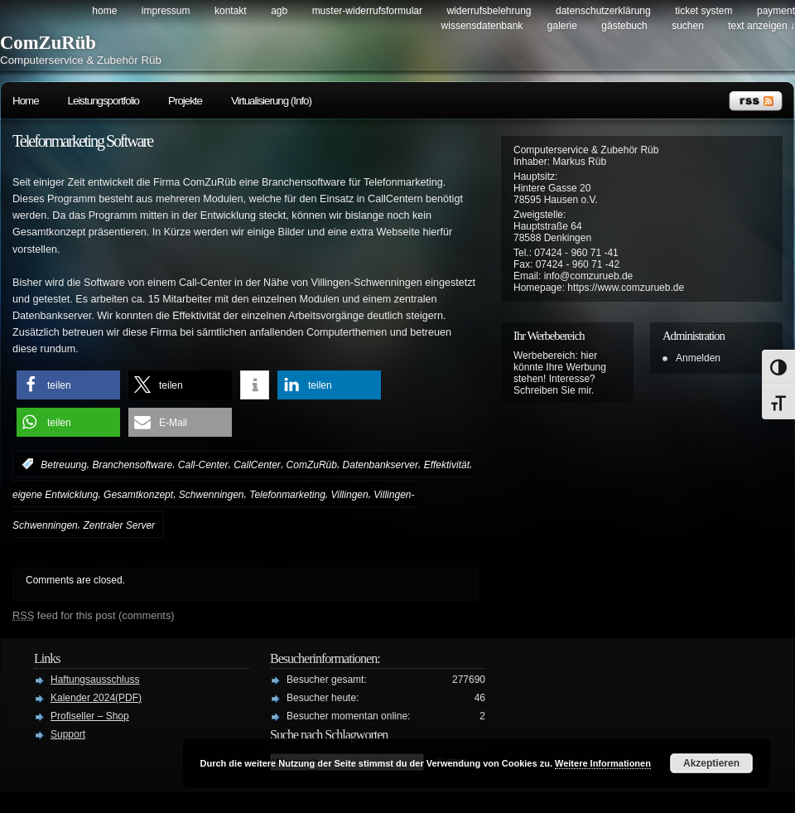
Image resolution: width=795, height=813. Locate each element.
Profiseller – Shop (90, 716)
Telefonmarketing (287, 495)
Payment (776, 11)
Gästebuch (624, 25)
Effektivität (447, 464)
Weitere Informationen (603, 763)
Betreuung (63, 464)
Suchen (688, 25)
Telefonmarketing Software (82, 141)
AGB (279, 11)
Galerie (562, 25)
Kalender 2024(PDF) (96, 698)
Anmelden (698, 358)
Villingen (350, 495)
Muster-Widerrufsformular (367, 11)
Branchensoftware (132, 464)
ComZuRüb (48, 42)
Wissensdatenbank (482, 25)
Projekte (185, 100)
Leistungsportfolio (103, 100)
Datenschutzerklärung (603, 11)
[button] (68, 384)
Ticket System (703, 11)
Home (104, 11)
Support (68, 734)
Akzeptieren (711, 763)
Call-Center (203, 464)
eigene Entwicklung (55, 495)
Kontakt (230, 11)
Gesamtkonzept (138, 495)
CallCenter (257, 464)
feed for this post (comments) (93, 615)
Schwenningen (211, 495)
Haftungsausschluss (95, 679)
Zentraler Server (119, 525)
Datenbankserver (380, 464)
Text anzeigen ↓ (761, 25)
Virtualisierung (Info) (271, 100)
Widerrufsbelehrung (488, 11)
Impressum (166, 11)
